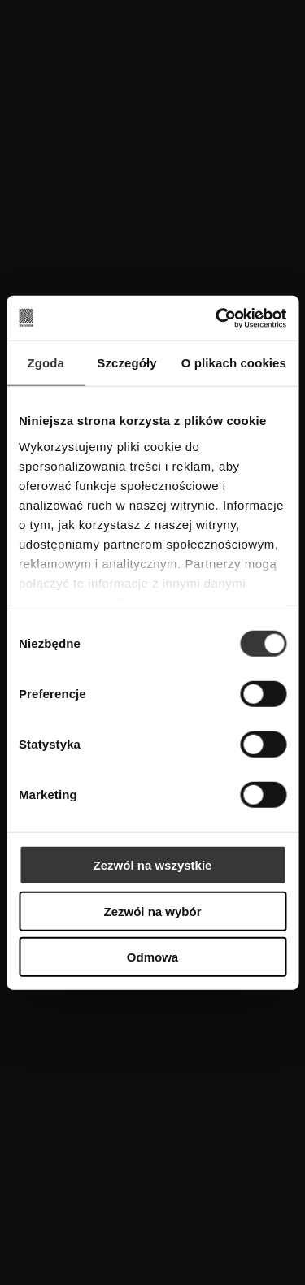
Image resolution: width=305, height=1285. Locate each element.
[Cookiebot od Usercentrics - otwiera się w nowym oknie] (217, 317)
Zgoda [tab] (45, 363)
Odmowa (152, 957)
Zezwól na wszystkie (153, 865)
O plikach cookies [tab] (233, 363)
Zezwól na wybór (152, 911)
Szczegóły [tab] (126, 363)
